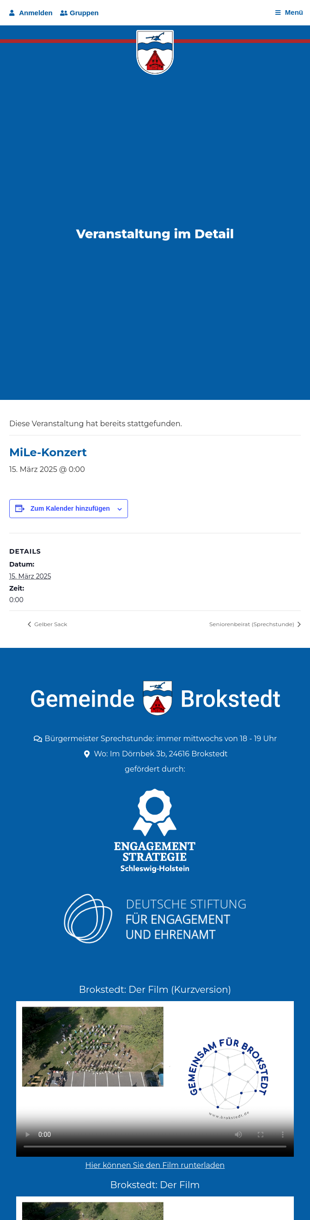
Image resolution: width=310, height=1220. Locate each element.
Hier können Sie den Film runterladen (155, 1165)
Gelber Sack (50, 624)
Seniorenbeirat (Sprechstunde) (252, 624)
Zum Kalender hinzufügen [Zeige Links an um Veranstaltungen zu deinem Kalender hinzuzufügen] (70, 508)
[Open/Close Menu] (289, 13)
